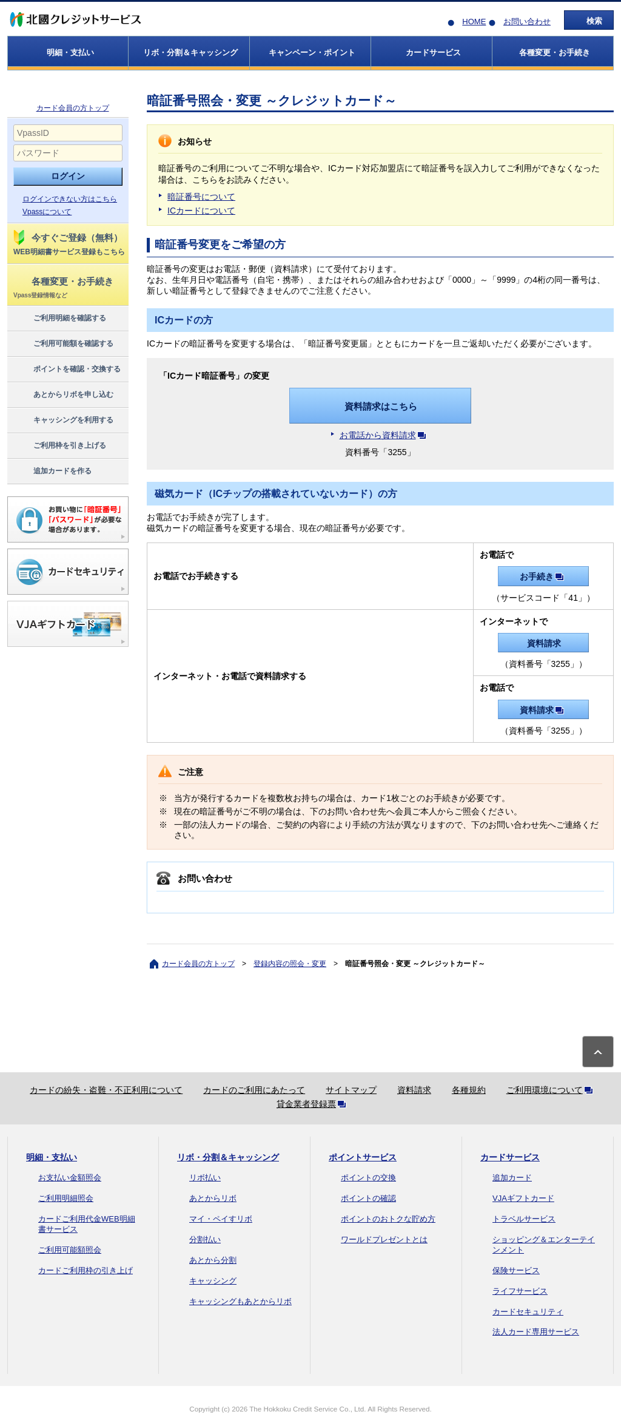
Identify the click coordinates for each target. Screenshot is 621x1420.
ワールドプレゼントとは (384, 1239)
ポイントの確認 (368, 1198)
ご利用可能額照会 (69, 1249)
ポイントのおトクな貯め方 (388, 1218)
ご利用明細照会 (65, 1198)
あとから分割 (213, 1260)
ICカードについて (201, 210)
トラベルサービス (524, 1218)
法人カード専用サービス (535, 1331)
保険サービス (516, 1270)
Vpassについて (47, 212)
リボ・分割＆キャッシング (228, 1157)
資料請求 (544, 643)
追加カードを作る (52, 471)
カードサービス (510, 1157)
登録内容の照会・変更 (289, 963)
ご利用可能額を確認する (62, 344)
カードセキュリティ (527, 1311)
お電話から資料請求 (385, 435)
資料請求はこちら (380, 406)
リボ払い (205, 1177)
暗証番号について (201, 196)
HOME (474, 21)
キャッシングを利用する (62, 420)
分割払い (205, 1239)
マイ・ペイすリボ (220, 1218)
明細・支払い (51, 1157)
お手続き (544, 576)
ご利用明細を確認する (59, 318)
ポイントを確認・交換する (66, 369)
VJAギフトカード (523, 1198)
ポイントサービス (363, 1157)
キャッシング (213, 1280)
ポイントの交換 (368, 1177)
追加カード (512, 1177)
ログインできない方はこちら (69, 199)
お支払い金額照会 (69, 1177)
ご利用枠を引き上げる (59, 446)
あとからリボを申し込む (62, 395)
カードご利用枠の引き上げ (85, 1270)
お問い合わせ (527, 21)
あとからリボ (213, 1198)
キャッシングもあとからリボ (240, 1301)
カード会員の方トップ (72, 108)
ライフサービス (520, 1291)
